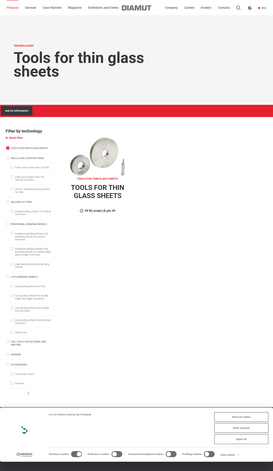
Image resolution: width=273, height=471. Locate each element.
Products (13, 7)
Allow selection (241, 437)
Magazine (75, 7)
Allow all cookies (241, 426)
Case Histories (52, 7)
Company (171, 7)
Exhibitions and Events (103, 7)
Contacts (224, 7)
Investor (206, 7)
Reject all (241, 448)
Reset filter (14, 137)
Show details (227, 464)
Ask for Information (16, 110)
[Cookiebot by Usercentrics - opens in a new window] (24, 464)
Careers (189, 7)
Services (30, 7)
